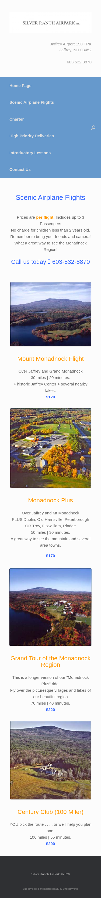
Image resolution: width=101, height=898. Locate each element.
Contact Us (20, 169)
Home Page (20, 85)
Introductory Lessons (30, 152)
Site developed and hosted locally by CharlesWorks (50, 889)
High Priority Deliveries (31, 136)
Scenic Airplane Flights (31, 102)
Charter (16, 119)
